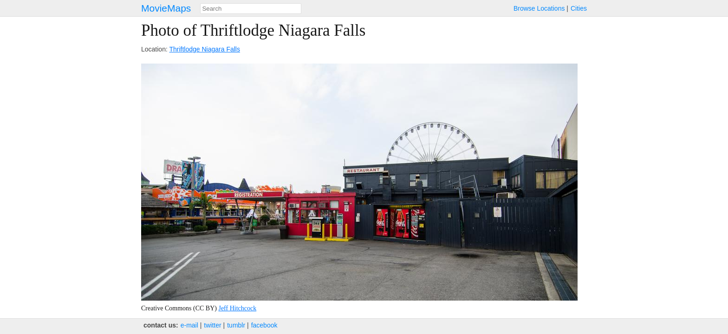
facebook (264, 325)
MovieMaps (166, 8)
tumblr (236, 325)
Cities (579, 8)
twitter (212, 325)
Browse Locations (539, 8)
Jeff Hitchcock (237, 308)
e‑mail (189, 325)
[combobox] (250, 8)
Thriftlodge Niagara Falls (204, 49)
